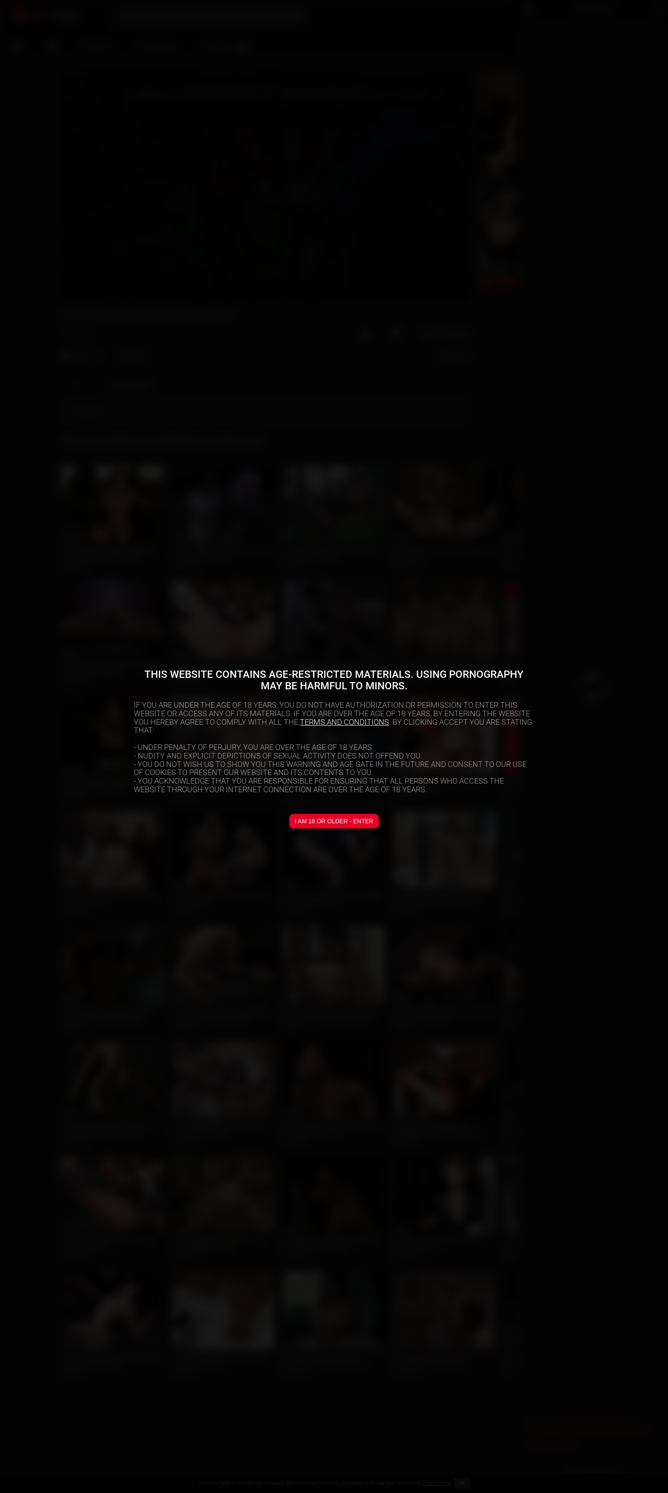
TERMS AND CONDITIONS (344, 721)
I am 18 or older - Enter (334, 821)
